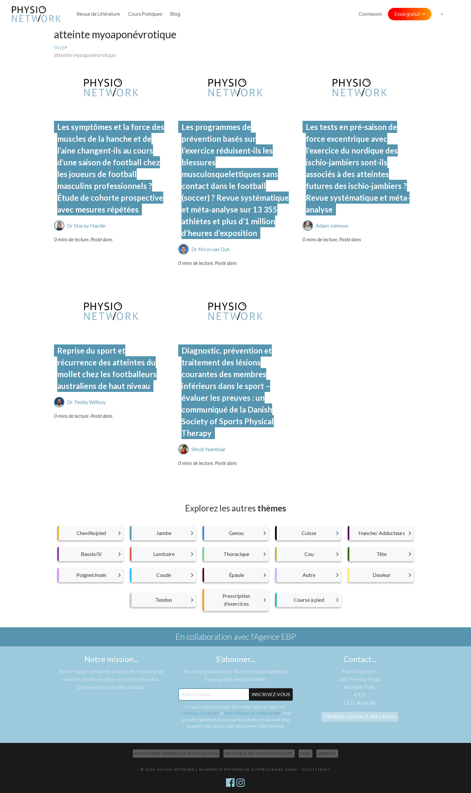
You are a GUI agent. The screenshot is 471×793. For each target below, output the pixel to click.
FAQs (305, 753)
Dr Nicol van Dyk (210, 249)
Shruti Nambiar (208, 449)
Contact (327, 753)
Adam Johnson (332, 225)
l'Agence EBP (273, 636)
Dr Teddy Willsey (86, 402)
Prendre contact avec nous (360, 716)
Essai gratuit (407, 14)
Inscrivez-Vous (271, 694)
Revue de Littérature (98, 14)
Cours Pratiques (145, 14)
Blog (175, 14)
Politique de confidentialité (259, 753)
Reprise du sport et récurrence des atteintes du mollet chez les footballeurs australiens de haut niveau (107, 368)
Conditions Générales (199, 713)
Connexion (370, 14)
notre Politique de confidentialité (252, 713)
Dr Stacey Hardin (86, 225)
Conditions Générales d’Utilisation (176, 753)
